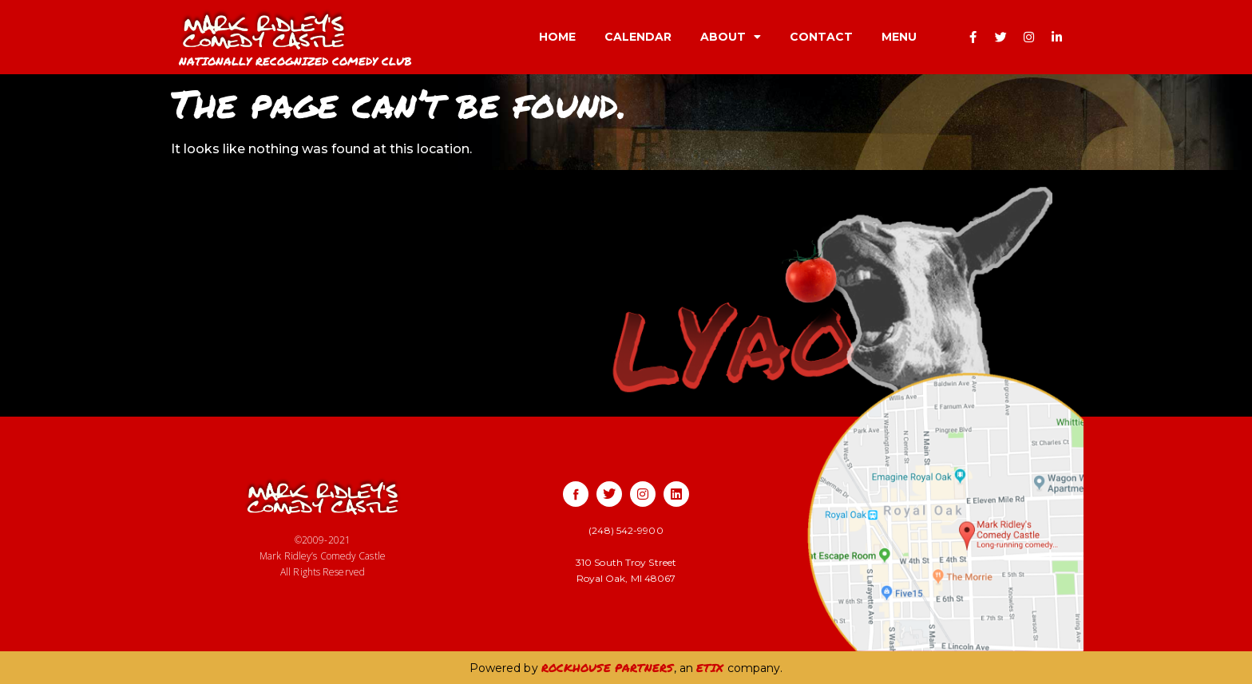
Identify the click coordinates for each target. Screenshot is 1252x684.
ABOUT (730, 36)
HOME (557, 37)
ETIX (709, 667)
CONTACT (821, 37)
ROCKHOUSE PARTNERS (607, 667)
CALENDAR (638, 37)
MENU (899, 37)
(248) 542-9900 (625, 530)
